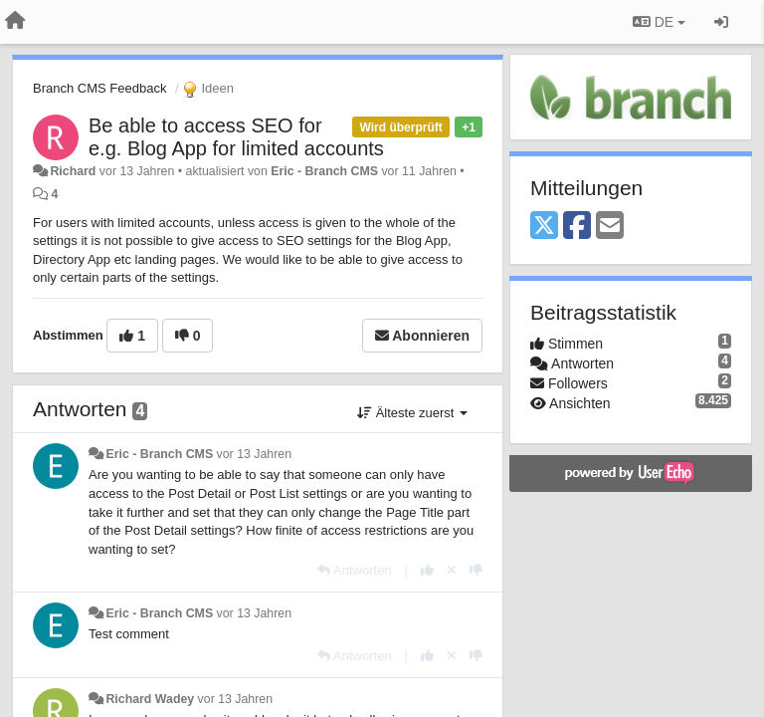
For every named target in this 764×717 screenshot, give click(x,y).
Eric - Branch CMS (324, 171)
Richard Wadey (149, 699)
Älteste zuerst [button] (412, 412)
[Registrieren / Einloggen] (721, 22)
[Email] (610, 226)
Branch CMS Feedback (99, 88)
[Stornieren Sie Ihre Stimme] (452, 570)
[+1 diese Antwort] (427, 570)
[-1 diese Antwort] (476, 570)
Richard (73, 171)
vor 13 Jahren (254, 454)
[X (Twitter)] (544, 226)
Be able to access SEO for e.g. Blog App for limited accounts (236, 137)
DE (659, 22)
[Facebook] (577, 226)
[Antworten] (354, 570)
